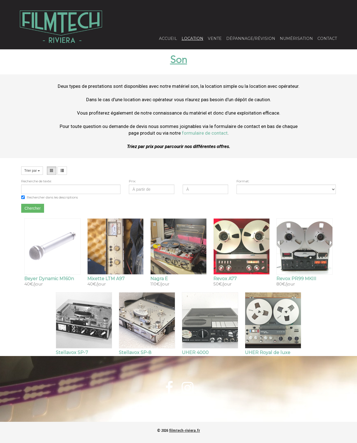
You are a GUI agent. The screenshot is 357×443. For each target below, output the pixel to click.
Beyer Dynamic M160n (49, 278)
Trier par (32, 171)
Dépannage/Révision (250, 38)
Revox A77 (225, 278)
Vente (215, 38)
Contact (327, 38)
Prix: (132, 181)
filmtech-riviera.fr (184, 430)
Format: (243, 181)
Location (192, 38)
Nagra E (159, 278)
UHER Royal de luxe (267, 352)
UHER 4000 (195, 352)
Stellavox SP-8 (135, 352)
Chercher (33, 208)
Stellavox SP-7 (72, 352)
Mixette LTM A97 (106, 278)
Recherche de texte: (36, 181)
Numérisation (296, 38)
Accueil (168, 38)
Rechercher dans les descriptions (49, 197)
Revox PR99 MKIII (296, 278)
